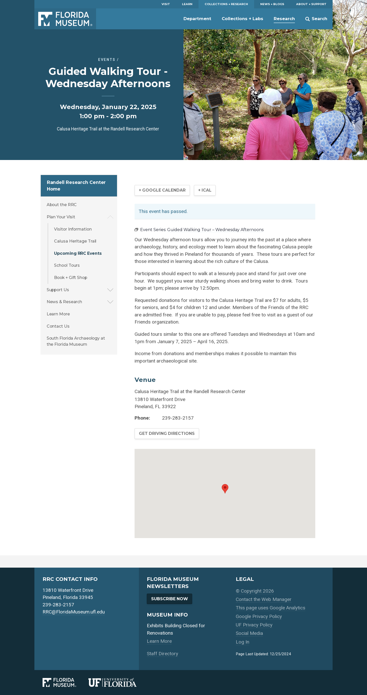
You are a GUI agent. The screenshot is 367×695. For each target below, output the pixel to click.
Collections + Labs (242, 18)
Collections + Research (226, 4)
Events (106, 60)
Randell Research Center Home (76, 186)
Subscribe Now (169, 598)
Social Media (249, 633)
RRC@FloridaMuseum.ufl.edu (74, 612)
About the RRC (62, 204)
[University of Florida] (118, 682)
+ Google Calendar (162, 190)
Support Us (58, 289)
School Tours (67, 265)
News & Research (64, 301)
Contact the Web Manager (264, 599)
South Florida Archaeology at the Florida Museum (76, 341)
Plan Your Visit (61, 217)
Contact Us (58, 326)
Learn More (58, 314)
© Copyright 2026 (255, 591)
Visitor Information (72, 229)
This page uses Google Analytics (270, 608)
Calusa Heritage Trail (75, 241)
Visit (166, 4)
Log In (242, 642)
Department (197, 18)
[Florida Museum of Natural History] (65, 682)
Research (284, 18)
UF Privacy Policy (254, 625)
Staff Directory (162, 654)
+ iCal (205, 190)
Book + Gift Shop (70, 277)
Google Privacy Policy (259, 616)
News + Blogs (272, 4)
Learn (187, 4)
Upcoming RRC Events (77, 253)
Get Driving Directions (167, 433)
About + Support (311, 4)
